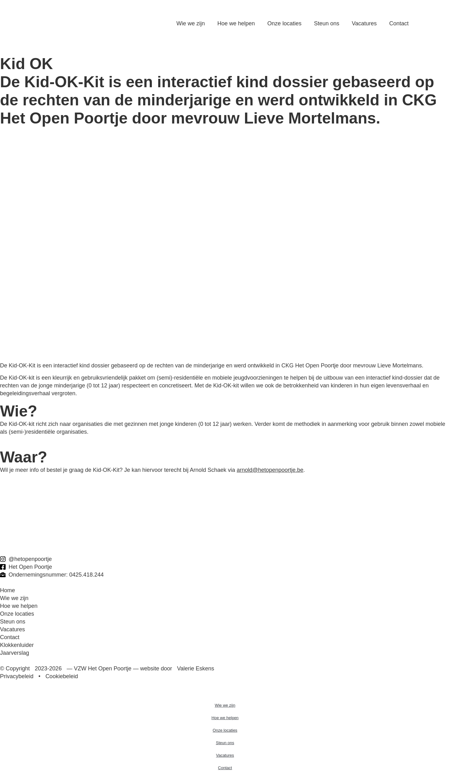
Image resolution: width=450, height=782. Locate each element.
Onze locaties (285, 23)
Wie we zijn (190, 23)
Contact (398, 23)
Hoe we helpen (236, 23)
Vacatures (364, 23)
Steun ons (326, 23)
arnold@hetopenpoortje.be (270, 470)
